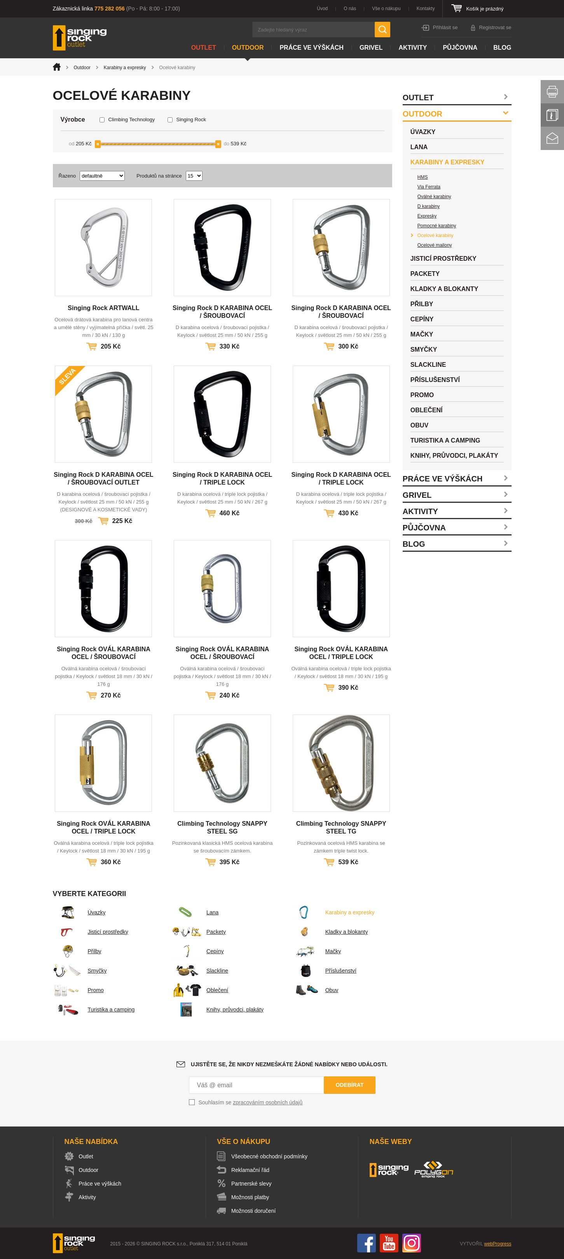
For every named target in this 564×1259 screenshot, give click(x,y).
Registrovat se (495, 27)
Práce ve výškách (311, 47)
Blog (502, 47)
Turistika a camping (94, 1010)
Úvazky (79, 912)
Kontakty (426, 8)
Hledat (382, 29)
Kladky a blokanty (329, 932)
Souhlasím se (251, 1102)
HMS (422, 177)
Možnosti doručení (254, 1211)
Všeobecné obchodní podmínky (270, 1156)
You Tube (389, 1243)
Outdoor (248, 47)
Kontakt (552, 138)
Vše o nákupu (386, 8)
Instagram (411, 1243)
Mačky (315, 951)
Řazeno (67, 176)
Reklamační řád (251, 1170)
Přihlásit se (445, 27)
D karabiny (428, 206)
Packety (198, 932)
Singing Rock (191, 119)
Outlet (203, 47)
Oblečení (199, 990)
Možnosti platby (250, 1197)
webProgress (497, 1244)
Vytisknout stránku (552, 91)
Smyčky (80, 971)
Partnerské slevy (252, 1184)
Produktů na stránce (159, 176)
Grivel (371, 47)
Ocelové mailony (434, 245)
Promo (78, 990)
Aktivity (412, 47)
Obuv (314, 990)
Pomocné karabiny (436, 225)
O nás (350, 8)
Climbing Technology (131, 119)
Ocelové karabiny (435, 235)
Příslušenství (323, 971)
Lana (194, 912)
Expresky (427, 216)
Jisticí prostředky (90, 932)
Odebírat (349, 1085)
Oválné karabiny (434, 196)
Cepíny (197, 951)
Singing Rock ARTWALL (103, 308)
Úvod (322, 8)
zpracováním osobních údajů (267, 1102)
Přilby (77, 951)
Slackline (199, 971)
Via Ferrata (428, 187)
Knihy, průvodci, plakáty (217, 1010)
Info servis (552, 115)
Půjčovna (460, 47)
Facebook (366, 1243)
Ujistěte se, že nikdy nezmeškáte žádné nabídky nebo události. (289, 1064)
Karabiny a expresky (125, 67)
